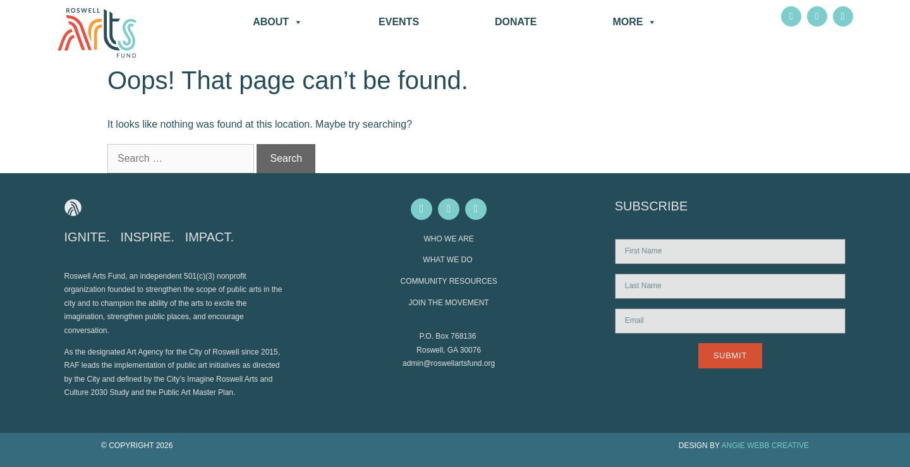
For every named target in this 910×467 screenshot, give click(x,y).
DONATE (516, 21)
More (634, 22)
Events (399, 21)
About (278, 22)
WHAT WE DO (449, 259)
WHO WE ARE (448, 238)
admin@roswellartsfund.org (449, 363)
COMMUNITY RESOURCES (449, 281)
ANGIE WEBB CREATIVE (765, 445)
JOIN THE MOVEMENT (449, 302)
